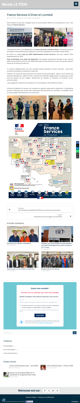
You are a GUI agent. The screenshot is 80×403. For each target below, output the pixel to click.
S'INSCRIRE (40, 315)
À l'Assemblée (8, 346)
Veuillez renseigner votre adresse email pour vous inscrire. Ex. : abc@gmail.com (38, 302)
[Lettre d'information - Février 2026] (43, 367)
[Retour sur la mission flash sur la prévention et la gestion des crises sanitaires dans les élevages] (6, 374)
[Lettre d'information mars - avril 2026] (6, 367)
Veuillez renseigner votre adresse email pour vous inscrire (38, 296)
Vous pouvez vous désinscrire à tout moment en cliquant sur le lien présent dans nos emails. (39, 310)
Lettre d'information (10, 353)
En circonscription (9, 349)
